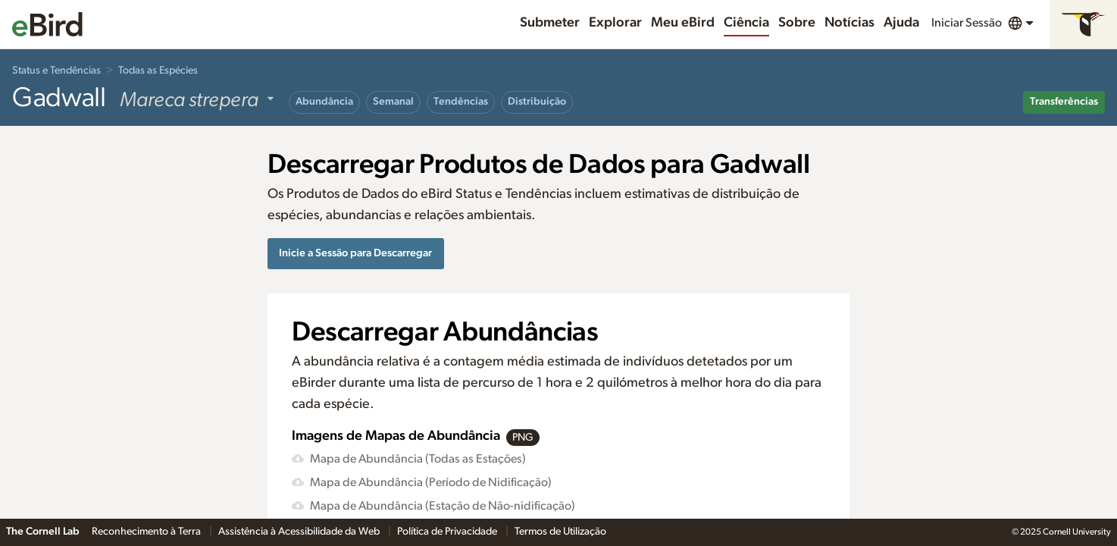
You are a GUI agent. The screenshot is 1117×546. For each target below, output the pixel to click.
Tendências (460, 101)
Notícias (849, 23)
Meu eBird (683, 23)
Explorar (615, 23)
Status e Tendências (56, 70)
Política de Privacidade (448, 531)
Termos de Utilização (560, 531)
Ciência (746, 23)
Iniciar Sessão (966, 23)
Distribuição (537, 101)
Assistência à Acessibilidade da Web (300, 531)
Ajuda (901, 23)
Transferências (1064, 101)
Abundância (324, 101)
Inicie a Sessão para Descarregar (355, 253)
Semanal (393, 101)
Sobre (796, 23)
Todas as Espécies (158, 70)
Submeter (550, 23)
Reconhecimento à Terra (147, 531)
